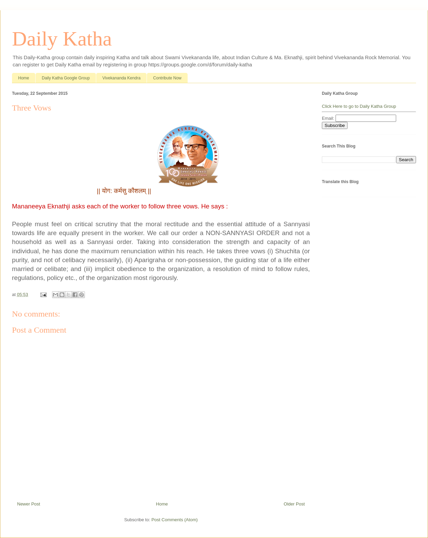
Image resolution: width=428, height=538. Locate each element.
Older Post (294, 504)
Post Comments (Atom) (174, 519)
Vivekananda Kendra (121, 78)
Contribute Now (167, 78)
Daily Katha (62, 38)
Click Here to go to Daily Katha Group (359, 106)
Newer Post (28, 504)
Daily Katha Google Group (66, 78)
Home (23, 78)
